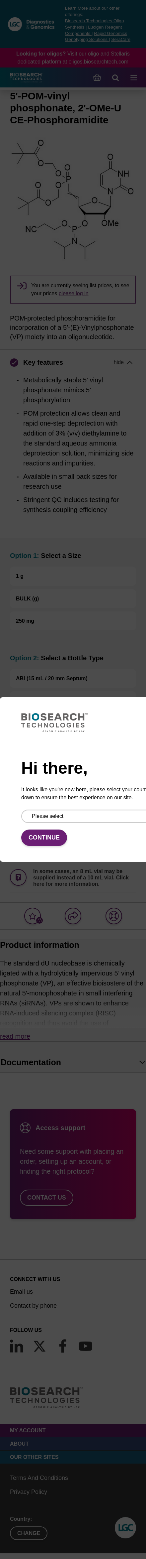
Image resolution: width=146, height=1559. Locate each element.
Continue (44, 837)
